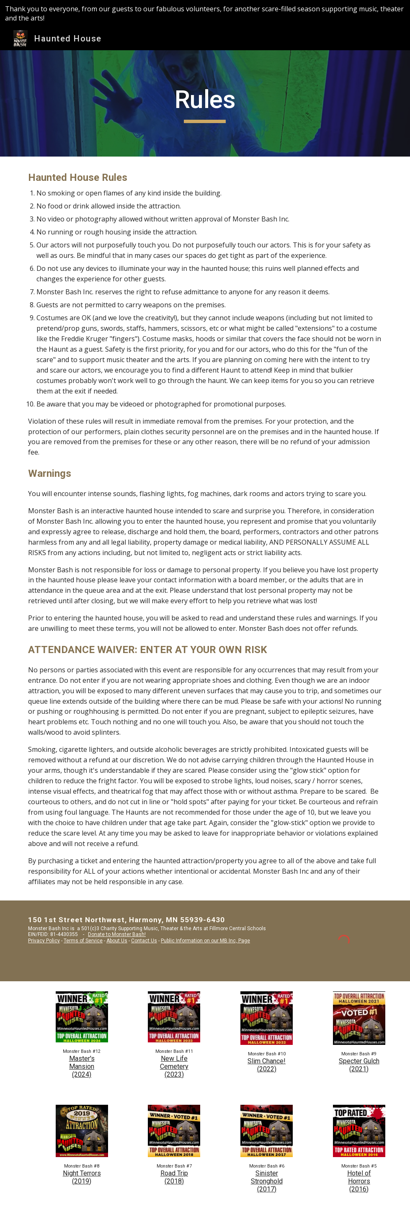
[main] (205, 103)
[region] (205, 13)
